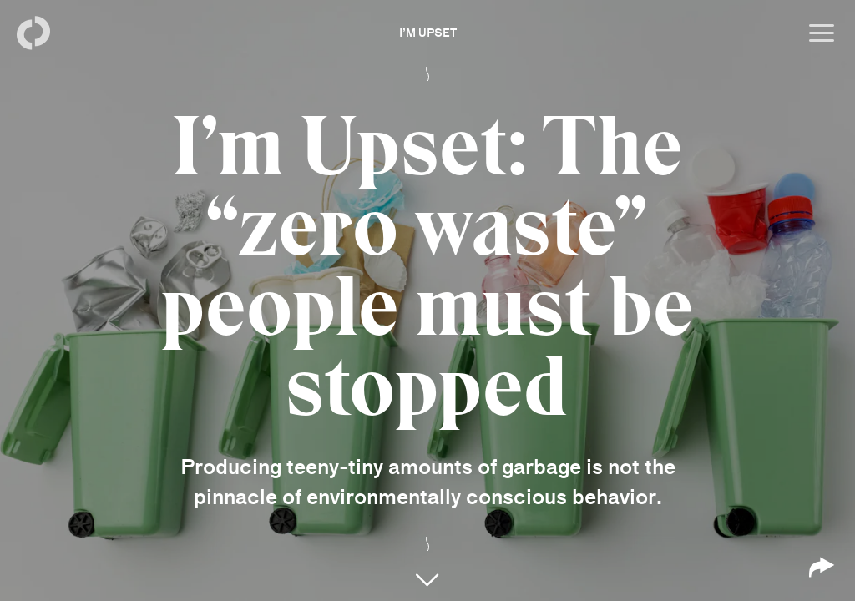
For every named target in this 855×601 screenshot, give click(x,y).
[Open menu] (821, 33)
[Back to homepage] (33, 33)
